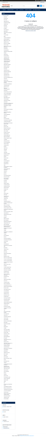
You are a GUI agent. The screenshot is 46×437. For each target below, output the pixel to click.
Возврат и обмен (28, 9)
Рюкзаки (5, 190)
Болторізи (5, 180)
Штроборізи (5, 247)
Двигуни (5, 117)
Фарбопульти (6, 54)
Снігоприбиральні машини (8, 386)
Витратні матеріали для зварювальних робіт (7, 226)
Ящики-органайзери (7, 136)
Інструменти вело (6, 271)
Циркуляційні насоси (7, 97)
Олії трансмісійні (6, 290)
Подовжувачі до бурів (7, 206)
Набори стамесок (6, 183)
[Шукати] (38, 6)
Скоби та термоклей (7, 378)
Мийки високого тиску (7, 40)
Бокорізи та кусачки (7, 132)
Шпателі (5, 372)
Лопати (5, 359)
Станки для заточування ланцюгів (7, 308)
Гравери (5, 242)
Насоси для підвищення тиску (8, 77)
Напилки (5, 156)
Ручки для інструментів (7, 238)
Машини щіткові (6, 341)
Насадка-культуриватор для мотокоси (8, 203)
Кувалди (5, 146)
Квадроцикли (6, 326)
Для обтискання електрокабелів (6, 178)
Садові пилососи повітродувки (6, 196)
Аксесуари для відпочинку (8, 239)
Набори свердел (6, 143)
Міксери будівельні (6, 39)
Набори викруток (6, 133)
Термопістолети (6, 249)
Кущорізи (5, 217)
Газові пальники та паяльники (8, 109)
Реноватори (5, 90)
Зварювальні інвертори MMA (8, 51)
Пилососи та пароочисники (8, 257)
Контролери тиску (6, 67)
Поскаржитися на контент (23, 435)
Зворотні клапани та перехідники (7, 274)
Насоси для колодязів (7, 268)
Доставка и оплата (36, 9)
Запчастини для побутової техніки (8, 33)
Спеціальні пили (6, 145)
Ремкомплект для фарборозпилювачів (7, 366)
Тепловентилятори (6, 85)
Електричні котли (6, 276)
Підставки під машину (7, 323)
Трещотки (5, 159)
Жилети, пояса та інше (7, 264)
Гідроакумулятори (6, 74)
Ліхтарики (5, 265)
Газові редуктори (6, 313)
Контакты (21, 9)
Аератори (5, 250)
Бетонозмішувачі (6, 235)
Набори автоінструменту (7, 253)
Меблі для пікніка (6, 218)
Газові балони (6, 241)
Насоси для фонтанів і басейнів (7, 312)
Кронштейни (5, 322)
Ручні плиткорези (6, 371)
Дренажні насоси (6, 86)
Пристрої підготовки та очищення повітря (7, 394)
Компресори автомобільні (7, 221)
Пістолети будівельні (7, 142)
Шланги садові (6, 126)
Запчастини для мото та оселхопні (7, 340)
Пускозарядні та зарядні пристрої (7, 106)
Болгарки (5, 28)
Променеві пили (6, 163)
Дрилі (4, 36)
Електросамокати (6, 292)
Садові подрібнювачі (7, 114)
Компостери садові (6, 129)
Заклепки (5, 374)
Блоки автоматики (6, 118)
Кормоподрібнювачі (7, 336)
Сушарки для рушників (7, 94)
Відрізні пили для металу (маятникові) (7, 47)
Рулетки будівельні (6, 160)
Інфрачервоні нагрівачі (7, 64)
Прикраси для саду (7, 352)
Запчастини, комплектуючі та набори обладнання (8, 343)
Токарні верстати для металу (8, 389)
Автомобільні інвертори (7, 316)
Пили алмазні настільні (7, 289)
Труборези (5, 149)
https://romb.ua (5, 426)
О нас (17, 9)
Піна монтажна (6, 335)
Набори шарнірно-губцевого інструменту (8, 167)
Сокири (5, 230)
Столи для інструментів (7, 390)
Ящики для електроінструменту (7, 88)
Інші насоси (5, 280)
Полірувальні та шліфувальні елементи (8, 232)
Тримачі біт (5, 355)
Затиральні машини (7, 345)
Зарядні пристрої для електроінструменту (7, 61)
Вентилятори (6, 351)
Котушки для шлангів (7, 306)
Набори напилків (6, 187)
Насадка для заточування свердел (8, 228)
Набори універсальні (7, 135)
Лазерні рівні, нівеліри (7, 100)
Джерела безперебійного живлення (7, 112)
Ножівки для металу (7, 186)
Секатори (5, 215)
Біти (4, 382)
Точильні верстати (6, 300)
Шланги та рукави (6, 272)
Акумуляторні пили (6, 70)
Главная (4, 9)
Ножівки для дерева (7, 153)
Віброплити (5, 125)
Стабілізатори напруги (7, 121)
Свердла (5, 362)
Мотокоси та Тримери (7, 43)
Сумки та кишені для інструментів (7, 169)
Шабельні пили (6, 80)
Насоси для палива (7, 329)
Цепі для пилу (6, 375)
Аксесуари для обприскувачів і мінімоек (8, 209)
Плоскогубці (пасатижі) (7, 175)
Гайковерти (5, 78)
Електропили (6, 48)
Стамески (5, 150)
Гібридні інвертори (6, 303)
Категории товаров (5, 15)
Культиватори (6, 18)
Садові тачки (6, 198)
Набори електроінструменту (8, 286)
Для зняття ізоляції (6, 176)
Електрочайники (6, 398)
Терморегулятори (6, 397)
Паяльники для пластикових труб (8, 246)
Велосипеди (5, 96)
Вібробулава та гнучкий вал (8, 348)
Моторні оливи (6, 332)
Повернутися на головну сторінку (30, 30)
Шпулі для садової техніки (8, 358)
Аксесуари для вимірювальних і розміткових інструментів (8, 103)
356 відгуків (38, 0)
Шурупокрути (6, 31)
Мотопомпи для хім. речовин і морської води (8, 123)
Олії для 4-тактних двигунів (8, 260)
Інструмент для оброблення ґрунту (8, 384)
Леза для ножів (6, 193)
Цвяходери (5, 194)
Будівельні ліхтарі (6, 256)
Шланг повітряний (6, 224)
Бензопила (5, 25)
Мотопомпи (5, 19)
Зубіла (5, 381)
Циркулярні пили (6, 21)
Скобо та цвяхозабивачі (7, 93)
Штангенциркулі (6, 162)
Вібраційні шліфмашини (7, 71)
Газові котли (5, 315)
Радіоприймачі (6, 349)
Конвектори (5, 68)
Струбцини (5, 139)
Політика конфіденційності (30, 435)
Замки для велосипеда (7, 279)
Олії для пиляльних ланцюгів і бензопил (8, 262)
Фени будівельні (6, 29)
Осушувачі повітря (6, 282)
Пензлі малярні (6, 319)
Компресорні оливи (6, 333)
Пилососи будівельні (7, 283)
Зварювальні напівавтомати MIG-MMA (8, 82)
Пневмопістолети (6, 293)
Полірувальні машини (7, 22)
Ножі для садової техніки (7, 207)
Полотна (5, 172)
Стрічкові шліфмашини (7, 37)
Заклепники (5, 152)
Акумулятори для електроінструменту (7, 59)
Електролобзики (6, 55)
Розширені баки (6, 296)
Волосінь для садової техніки (8, 211)
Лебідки (5, 325)
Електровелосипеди (7, 299)
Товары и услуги (10, 9)
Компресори (5, 110)
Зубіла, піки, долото (7, 368)
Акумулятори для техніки (7, 214)
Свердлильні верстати (7, 201)
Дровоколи (5, 115)
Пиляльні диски (6, 392)
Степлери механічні (7, 184)
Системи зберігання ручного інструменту (8, 364)
